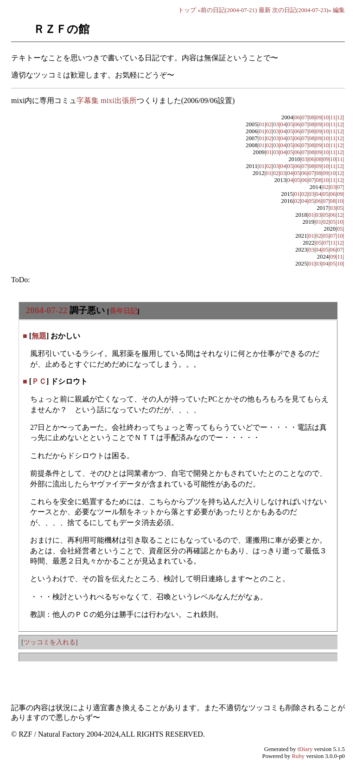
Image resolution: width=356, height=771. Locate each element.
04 (283, 124)
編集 (339, 9)
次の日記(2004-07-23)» (301, 9)
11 (333, 117)
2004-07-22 (47, 310)
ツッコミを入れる (50, 642)
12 (340, 117)
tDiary (305, 749)
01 (262, 124)
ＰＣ (39, 381)
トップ (187, 9)
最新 (265, 9)
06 (297, 117)
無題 (39, 336)
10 (326, 117)
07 (304, 117)
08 (312, 117)
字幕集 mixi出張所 (106, 100)
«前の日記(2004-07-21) (227, 9)
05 (290, 124)
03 (276, 124)
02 (269, 124)
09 (319, 117)
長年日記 (123, 311)
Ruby (298, 756)
